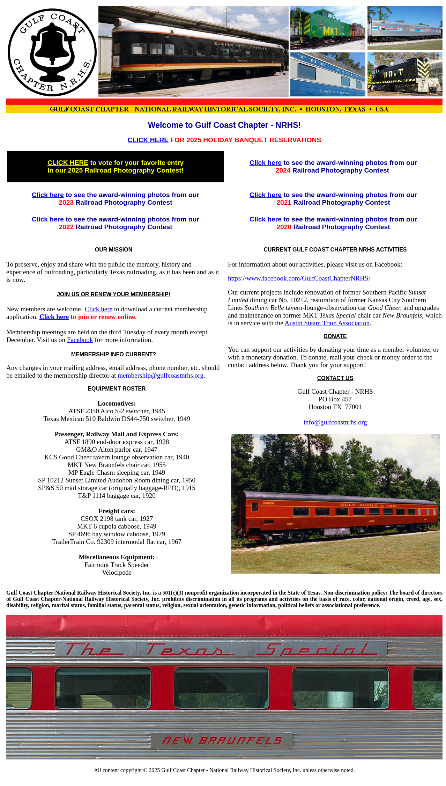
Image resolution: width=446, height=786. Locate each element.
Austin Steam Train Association (327, 323)
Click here (266, 162)
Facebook (80, 339)
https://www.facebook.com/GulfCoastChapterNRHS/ (299, 278)
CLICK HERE (148, 140)
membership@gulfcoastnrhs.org (160, 375)
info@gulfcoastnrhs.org (335, 422)
